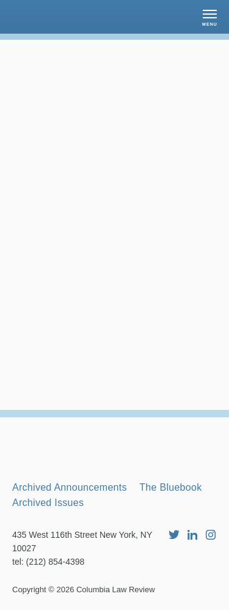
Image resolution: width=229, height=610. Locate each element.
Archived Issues (48, 502)
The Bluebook (170, 487)
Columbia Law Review (115, 589)
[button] (210, 17)
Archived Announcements (69, 487)
